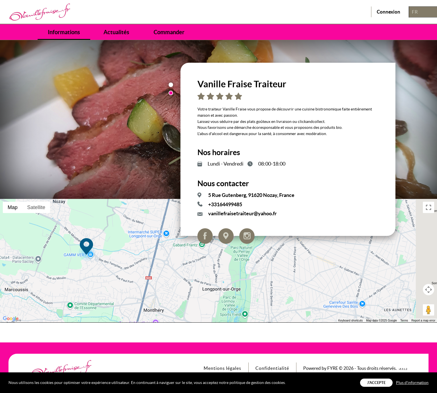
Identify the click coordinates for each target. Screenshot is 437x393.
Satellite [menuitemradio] (36, 207)
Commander (169, 32)
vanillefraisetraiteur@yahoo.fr (242, 213)
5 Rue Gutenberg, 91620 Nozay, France (251, 195)
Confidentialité (272, 368)
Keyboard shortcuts (350, 320)
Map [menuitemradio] (13, 207)
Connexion (388, 12)
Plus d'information (412, 382)
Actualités (116, 32)
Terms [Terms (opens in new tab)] (404, 320)
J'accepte (376, 383)
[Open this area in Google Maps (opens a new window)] (10, 318)
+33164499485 (225, 204)
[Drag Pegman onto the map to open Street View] (428, 310)
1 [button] (171, 84)
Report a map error (423, 320)
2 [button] (171, 93)
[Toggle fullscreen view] (428, 207)
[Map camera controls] (428, 289)
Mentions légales (222, 368)
